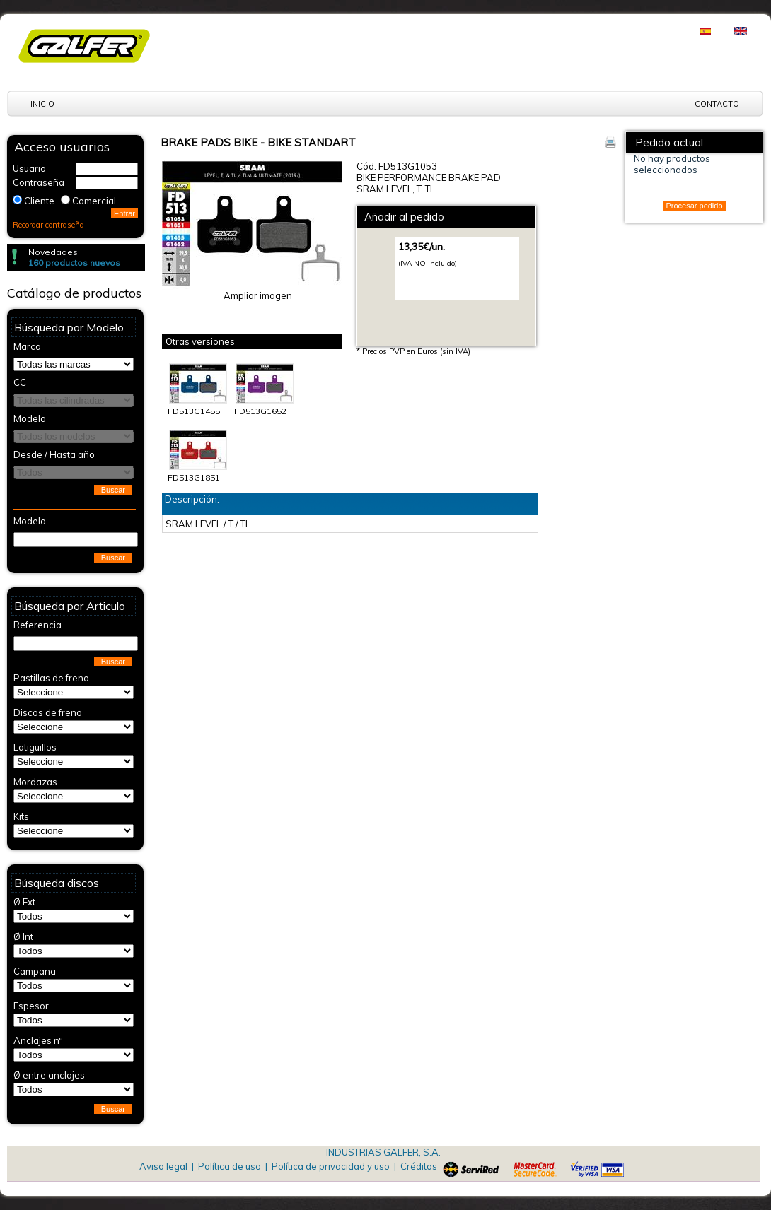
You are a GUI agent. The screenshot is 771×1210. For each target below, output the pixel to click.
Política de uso (229, 1166)
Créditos (418, 1166)
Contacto (717, 104)
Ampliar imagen (258, 295)
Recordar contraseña (48, 225)
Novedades (53, 252)
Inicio (42, 104)
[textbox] (75, 539)
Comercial (94, 200)
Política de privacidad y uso (331, 1166)
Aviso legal (163, 1166)
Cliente (39, 200)
